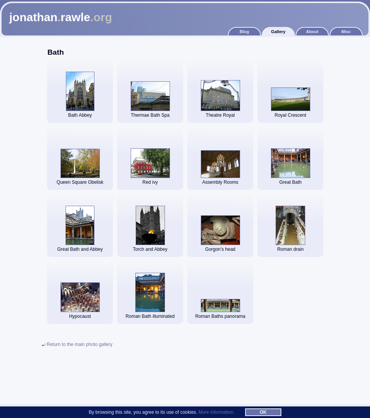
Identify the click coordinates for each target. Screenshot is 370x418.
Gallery (278, 31)
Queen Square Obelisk (80, 180)
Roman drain (290, 247)
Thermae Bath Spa (150, 113)
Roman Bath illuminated (150, 314)
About (312, 31)
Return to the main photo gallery (80, 344)
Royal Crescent (290, 113)
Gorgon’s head (220, 247)
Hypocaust (80, 314)
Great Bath (290, 180)
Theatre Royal (220, 113)
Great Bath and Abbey (80, 247)
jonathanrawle (60, 17)
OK (263, 412)
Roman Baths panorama (220, 314)
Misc (346, 31)
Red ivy (150, 180)
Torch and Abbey (150, 247)
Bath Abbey (80, 113)
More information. (216, 412)
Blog (244, 31)
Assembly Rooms (220, 180)
